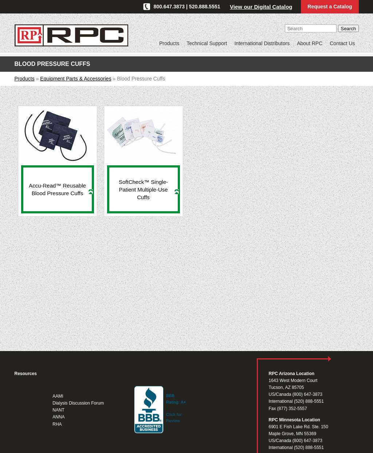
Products (169, 43)
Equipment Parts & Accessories (75, 79)
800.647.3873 (169, 6)
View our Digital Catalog (261, 7)
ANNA (58, 416)
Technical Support (206, 43)
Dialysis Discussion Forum (78, 403)
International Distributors (262, 43)
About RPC (309, 43)
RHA (57, 424)
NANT (58, 410)
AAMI (57, 396)
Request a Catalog (329, 6)
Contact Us (342, 43)
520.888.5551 (204, 6)
